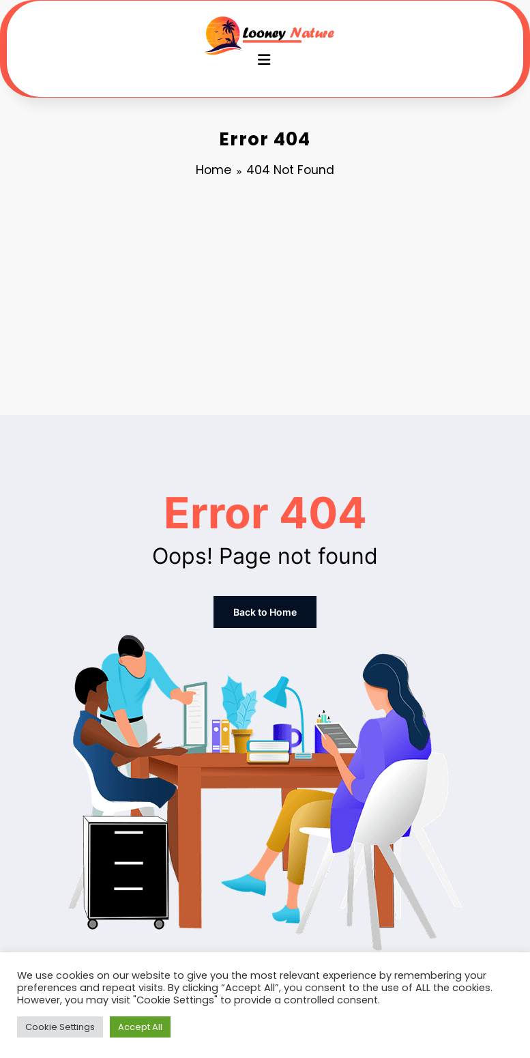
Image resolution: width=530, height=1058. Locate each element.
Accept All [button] (140, 1026)
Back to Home (265, 612)
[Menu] (264, 59)
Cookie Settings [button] (60, 1026)
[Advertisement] (265, 299)
